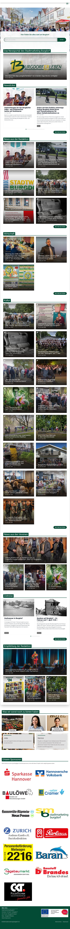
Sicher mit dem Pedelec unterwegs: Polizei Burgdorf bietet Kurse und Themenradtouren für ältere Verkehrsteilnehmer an (51, 162)
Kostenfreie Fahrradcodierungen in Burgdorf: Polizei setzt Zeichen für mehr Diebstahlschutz (50, 218)
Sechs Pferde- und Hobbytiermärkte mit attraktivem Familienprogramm (34, 696)
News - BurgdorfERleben (8, 916)
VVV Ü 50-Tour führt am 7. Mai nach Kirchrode (47, 436)
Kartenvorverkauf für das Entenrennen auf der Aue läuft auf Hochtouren (14, 463)
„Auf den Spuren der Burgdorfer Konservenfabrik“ (15, 380)
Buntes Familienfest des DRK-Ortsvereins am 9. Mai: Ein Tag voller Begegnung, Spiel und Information (15, 351)
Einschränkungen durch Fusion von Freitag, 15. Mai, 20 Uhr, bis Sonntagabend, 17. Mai (16, 218)
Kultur (39, 186)
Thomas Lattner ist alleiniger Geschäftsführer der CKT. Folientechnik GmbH (48, 257)
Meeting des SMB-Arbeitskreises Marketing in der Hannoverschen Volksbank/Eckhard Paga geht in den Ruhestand (17, 256)
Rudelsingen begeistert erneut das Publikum (46, 380)
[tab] (30, 129)
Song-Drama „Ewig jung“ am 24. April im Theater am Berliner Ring (34, 584)
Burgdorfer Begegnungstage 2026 (50, 465)
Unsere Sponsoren (6, 918)
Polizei (38, 126)
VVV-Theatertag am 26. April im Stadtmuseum (14, 408)
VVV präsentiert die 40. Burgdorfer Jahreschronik (12, 696)
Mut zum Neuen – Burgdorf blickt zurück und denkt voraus (16, 492)
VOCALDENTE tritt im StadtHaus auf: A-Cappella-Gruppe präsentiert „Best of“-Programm (23, 558)
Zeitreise (6, 633)
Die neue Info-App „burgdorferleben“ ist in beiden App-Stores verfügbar (31, 76)
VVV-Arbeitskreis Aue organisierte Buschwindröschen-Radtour (18, 436)
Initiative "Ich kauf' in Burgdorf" (10, 912)
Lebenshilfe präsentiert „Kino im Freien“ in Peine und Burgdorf (50, 324)
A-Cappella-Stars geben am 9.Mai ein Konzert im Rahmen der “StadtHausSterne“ (16, 519)
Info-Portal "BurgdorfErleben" (9, 914)
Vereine (44, 433)
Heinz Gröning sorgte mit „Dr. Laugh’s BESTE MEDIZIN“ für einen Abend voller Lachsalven (21, 670)
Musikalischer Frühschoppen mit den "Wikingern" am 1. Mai (49, 352)
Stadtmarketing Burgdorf (8, 910)
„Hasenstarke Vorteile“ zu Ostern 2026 (13, 286)
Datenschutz (58, 921)
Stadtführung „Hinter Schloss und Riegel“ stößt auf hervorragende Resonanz (48, 407)
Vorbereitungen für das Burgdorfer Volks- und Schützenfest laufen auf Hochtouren (18, 162)
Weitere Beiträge (60, 132)
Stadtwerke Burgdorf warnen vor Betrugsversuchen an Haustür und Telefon (15, 190)
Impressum (65, 921)
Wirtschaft (8, 251)
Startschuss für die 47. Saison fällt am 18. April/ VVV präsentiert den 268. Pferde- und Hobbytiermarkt (50, 190)
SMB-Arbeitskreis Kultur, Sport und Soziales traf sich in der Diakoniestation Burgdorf (49, 491)
